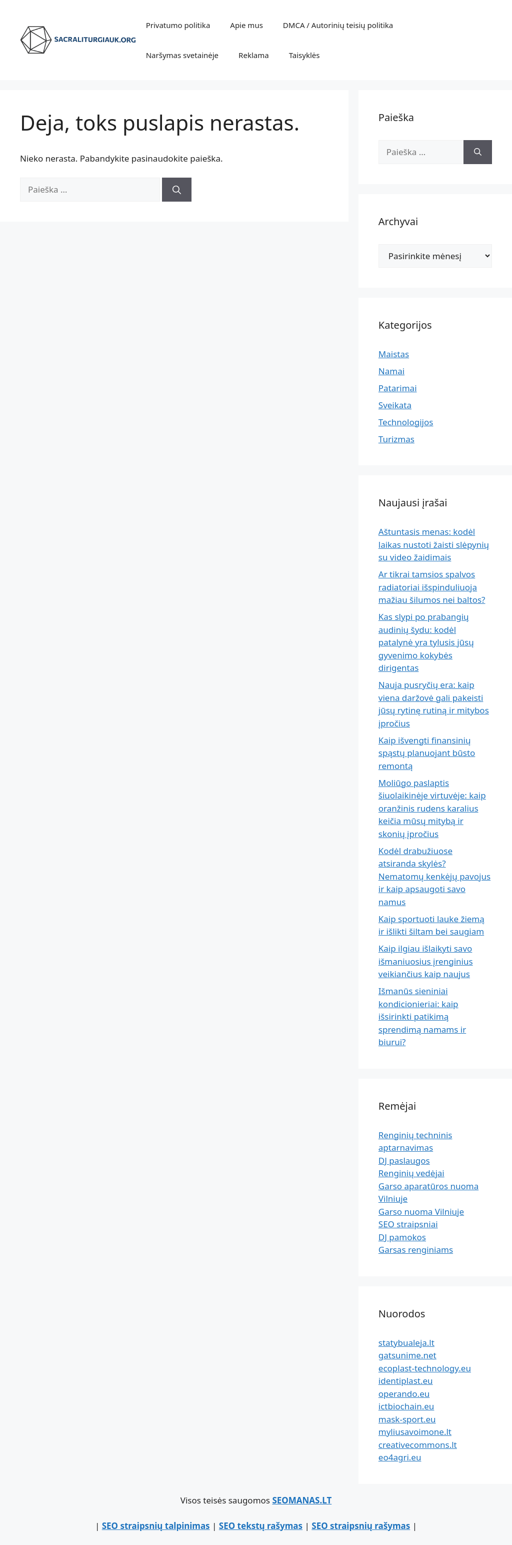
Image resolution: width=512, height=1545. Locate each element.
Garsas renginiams (415, 1249)
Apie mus (246, 25)
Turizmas (396, 439)
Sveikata (395, 405)
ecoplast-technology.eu (424, 1368)
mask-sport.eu (407, 1419)
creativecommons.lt (417, 1444)
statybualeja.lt (406, 1342)
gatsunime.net (407, 1355)
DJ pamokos (402, 1237)
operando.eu (404, 1393)
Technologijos (406, 422)
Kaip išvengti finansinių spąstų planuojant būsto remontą (427, 752)
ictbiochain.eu (406, 1406)
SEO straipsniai (408, 1224)
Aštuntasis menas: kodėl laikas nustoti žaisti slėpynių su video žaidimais (433, 544)
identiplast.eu (405, 1380)
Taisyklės (304, 55)
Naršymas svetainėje (182, 55)
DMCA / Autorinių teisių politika (338, 25)
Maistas (393, 354)
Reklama (253, 55)
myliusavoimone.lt (415, 1431)
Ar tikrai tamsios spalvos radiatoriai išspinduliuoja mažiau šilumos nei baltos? (432, 586)
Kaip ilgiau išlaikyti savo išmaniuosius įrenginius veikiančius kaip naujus (425, 961)
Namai (391, 371)
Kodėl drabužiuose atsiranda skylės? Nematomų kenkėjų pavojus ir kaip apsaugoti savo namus (434, 876)
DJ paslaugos (404, 1160)
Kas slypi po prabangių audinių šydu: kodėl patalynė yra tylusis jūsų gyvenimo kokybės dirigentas (426, 642)
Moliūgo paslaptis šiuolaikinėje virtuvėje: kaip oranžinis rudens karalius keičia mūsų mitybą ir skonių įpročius (432, 808)
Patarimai (397, 388)
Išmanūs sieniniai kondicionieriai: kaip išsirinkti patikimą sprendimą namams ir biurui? (422, 1016)
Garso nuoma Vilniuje (421, 1211)
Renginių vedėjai (411, 1173)
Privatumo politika (178, 25)
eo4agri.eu (400, 1457)
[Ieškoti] (177, 190)
